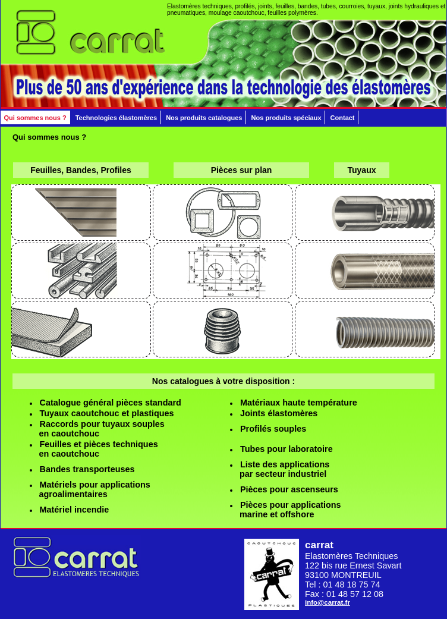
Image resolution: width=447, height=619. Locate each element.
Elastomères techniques (199, 6)
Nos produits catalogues (204, 117)
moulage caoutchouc (237, 13)
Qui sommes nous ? (35, 117)
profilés (244, 6)
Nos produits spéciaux (286, 117)
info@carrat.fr (327, 602)
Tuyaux (362, 170)
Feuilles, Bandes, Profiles (80, 170)
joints (265, 6)
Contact (342, 117)
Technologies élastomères (116, 117)
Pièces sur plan (241, 170)
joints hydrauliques (414, 6)
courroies (351, 6)
